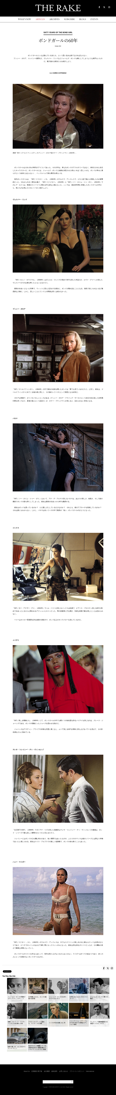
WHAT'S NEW (24, 19)
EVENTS (94, 19)
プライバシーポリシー (77, 1071)
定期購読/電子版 (36, 1071)
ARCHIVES (54, 19)
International (90, 1071)
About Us (27, 1071)
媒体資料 (54, 1071)
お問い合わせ (63, 1071)
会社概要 (47, 1071)
